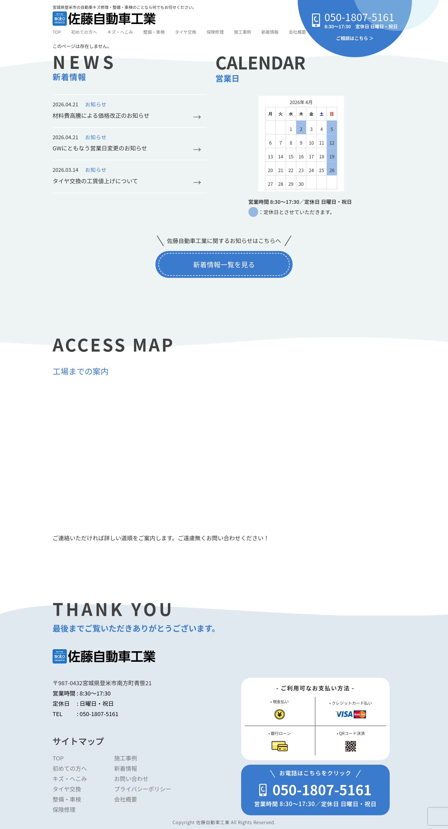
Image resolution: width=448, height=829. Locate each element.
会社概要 (297, 32)
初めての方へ (84, 32)
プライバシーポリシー (142, 789)
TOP (57, 32)
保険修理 (215, 32)
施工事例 (242, 32)
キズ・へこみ (120, 32)
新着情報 (270, 32)
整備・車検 (154, 32)
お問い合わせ (131, 778)
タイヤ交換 (185, 32)
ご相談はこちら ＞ (355, 38)
